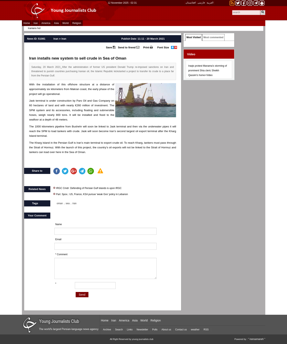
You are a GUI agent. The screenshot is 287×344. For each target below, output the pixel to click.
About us (166, 329)
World (65, 23)
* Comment (61, 254)
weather (195, 329)
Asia (56, 23)
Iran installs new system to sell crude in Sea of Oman (77, 58)
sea (68, 203)
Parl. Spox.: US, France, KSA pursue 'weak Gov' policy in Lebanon (90, 194)
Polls (154, 329)
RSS (206, 329)
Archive (107, 329)
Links (130, 329)
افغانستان (191, 2)
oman (60, 203)
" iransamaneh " (256, 339)
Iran (36, 23)
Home (27, 23)
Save (110, 47)
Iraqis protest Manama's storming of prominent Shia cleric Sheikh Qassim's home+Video (207, 70)
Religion (76, 23)
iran (74, 203)
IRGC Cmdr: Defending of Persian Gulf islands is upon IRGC (87, 188)
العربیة (210, 2)
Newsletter (142, 329)
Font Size (163, 47)
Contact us (181, 329)
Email (58, 239)
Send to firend (128, 47)
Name (58, 224)
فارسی (201, 2)
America (45, 23)
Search (119, 329)
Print (148, 47)
